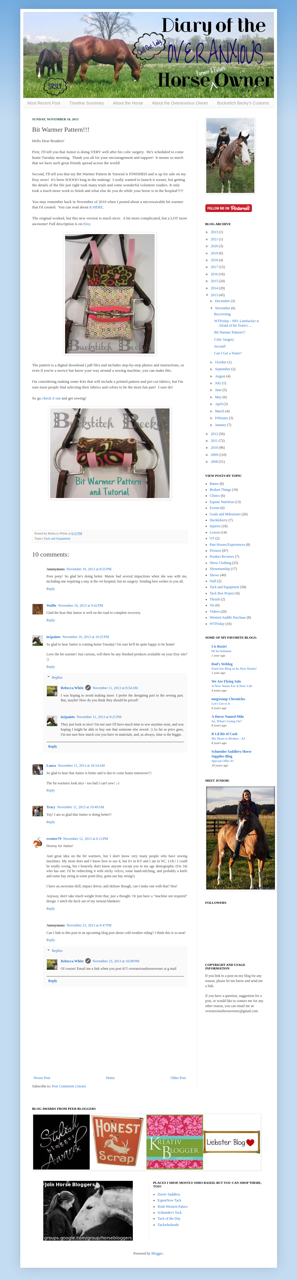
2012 (215, 434)
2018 (215, 260)
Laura (51, 765)
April (219, 404)
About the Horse (128, 103)
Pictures (215, 550)
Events (215, 508)
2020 (215, 246)
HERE (97, 207)
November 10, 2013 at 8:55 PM (89, 569)
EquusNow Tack (169, 1200)
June (218, 390)
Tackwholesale (168, 1225)
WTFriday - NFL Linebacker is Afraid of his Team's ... (236, 323)
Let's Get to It (221, 703)
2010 (215, 447)
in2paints (54, 637)
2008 (215, 462)
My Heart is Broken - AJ (228, 738)
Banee (214, 484)
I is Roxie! (219, 646)
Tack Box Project (222, 593)
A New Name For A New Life (232, 686)
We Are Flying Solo (226, 681)
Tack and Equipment (57, 538)
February (222, 418)
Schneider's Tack (170, 1212)
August (220, 376)
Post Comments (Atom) (69, 1086)
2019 (215, 253)
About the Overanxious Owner (180, 103)
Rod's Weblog (222, 664)
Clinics (215, 496)
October (221, 362)
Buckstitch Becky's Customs (243, 103)
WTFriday (217, 624)
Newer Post (42, 1078)
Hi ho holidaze (222, 651)
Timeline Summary (86, 103)
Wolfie (51, 605)
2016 (215, 274)
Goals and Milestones (225, 514)
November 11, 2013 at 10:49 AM (80, 807)
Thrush (215, 599)
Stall (213, 581)
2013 (215, 295)
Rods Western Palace (173, 1206)
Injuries (215, 526)
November (223, 308)
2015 (215, 281)
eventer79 (54, 839)
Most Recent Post (44, 103)
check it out (51, 398)
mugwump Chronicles (228, 699)
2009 (215, 455)
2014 (215, 288)
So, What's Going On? (227, 721)
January (221, 425)
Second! (220, 346)
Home (110, 1078)
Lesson (215, 532)
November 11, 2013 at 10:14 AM (81, 765)
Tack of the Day (169, 1218)
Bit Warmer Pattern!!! (229, 332)
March (220, 411)
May (218, 397)
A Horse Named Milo (228, 716)
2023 (215, 232)
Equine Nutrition (222, 502)
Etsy (86, 224)
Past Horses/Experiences (227, 545)
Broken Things (220, 490)
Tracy (51, 807)
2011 (215, 441)
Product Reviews (222, 556)
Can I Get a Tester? (227, 353)
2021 (215, 239)
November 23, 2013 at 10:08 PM (116, 961)
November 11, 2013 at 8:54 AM (115, 688)
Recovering (222, 314)
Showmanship (220, 569)
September (223, 369)
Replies (57, 677)
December (222, 301)
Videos (215, 611)
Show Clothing (220, 563)
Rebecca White (72, 688)
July (218, 383)
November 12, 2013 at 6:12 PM (85, 839)
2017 (215, 267)
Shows (214, 575)
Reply (51, 589)
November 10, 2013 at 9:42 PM (80, 605)
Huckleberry (219, 520)
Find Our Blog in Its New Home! (234, 668)
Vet (212, 605)
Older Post (178, 1078)
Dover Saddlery (169, 1194)
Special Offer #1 (223, 761)
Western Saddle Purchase (228, 617)
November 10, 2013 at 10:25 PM (85, 637)
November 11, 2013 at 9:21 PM (99, 717)
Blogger (157, 1253)
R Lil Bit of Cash (225, 734)
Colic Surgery (224, 339)
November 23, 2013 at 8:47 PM (89, 925)
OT (212, 538)
